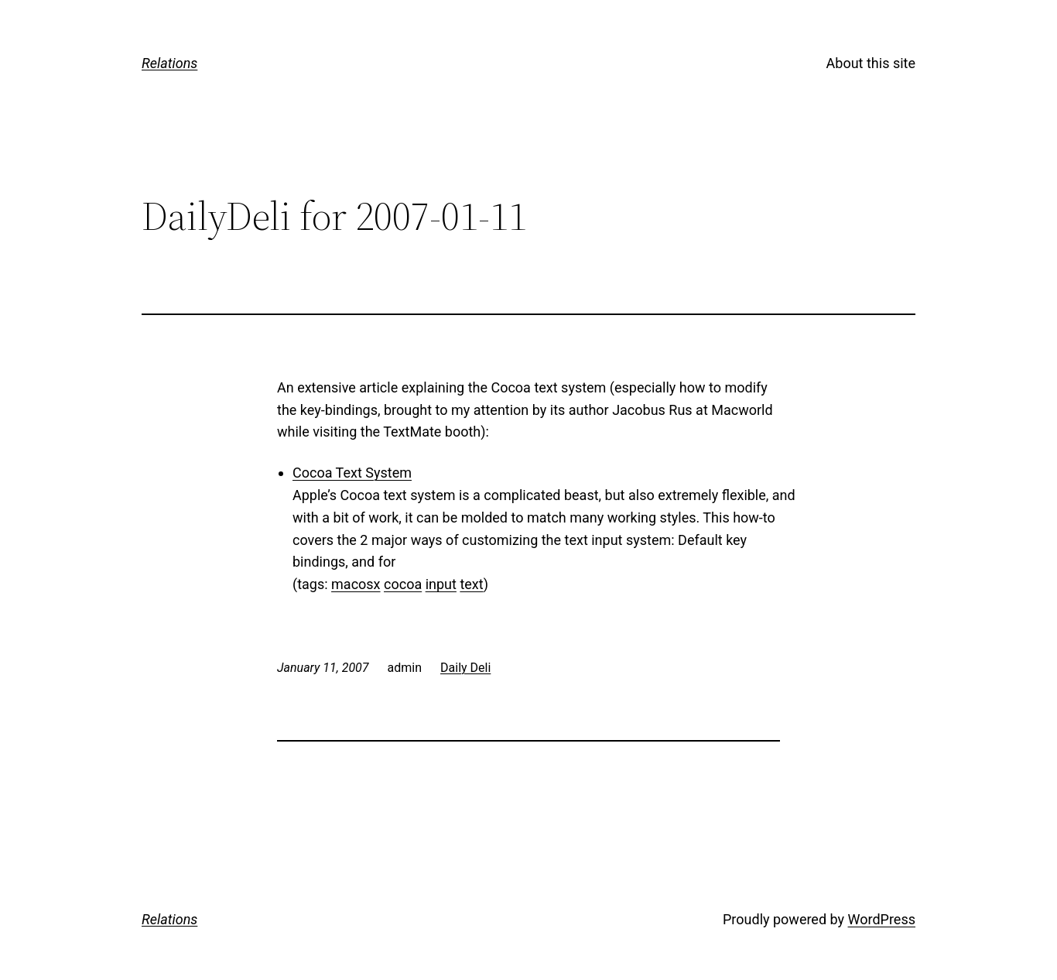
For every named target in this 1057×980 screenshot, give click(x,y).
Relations (169, 63)
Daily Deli (465, 667)
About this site (870, 63)
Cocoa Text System (352, 472)
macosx (355, 584)
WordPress (881, 919)
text (471, 584)
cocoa (403, 584)
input (441, 584)
